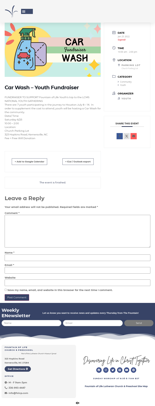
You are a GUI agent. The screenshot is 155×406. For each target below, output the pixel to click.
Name (9, 253)
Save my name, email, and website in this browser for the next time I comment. (60, 290)
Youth (122, 85)
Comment (12, 213)
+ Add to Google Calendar (31, 161)
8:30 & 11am (127, 379)
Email (9, 265)
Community (125, 81)
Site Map (143, 386)
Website (10, 278)
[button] (23, 11)
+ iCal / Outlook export (75, 161)
